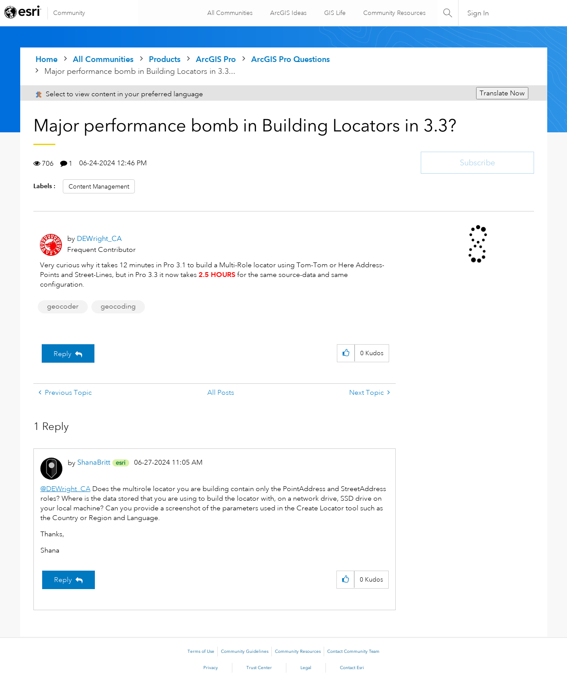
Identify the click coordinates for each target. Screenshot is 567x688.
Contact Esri (352, 667)
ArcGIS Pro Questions (290, 59)
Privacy (210, 667)
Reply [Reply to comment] (63, 579)
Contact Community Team (353, 651)
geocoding (118, 306)
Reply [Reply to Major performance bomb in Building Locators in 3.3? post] (63, 353)
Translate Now (502, 93)
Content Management (99, 186)
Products (165, 59)
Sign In (478, 13)
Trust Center (259, 667)
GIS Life (334, 13)
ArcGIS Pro (216, 59)
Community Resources (393, 13)
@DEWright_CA (65, 488)
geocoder (63, 306)
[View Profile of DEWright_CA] (99, 238)
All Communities (229, 13)
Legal (305, 667)
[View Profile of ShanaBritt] (93, 462)
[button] (345, 353)
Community (69, 13)
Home (47, 59)
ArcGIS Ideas (287, 13)
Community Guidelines (244, 651)
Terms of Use (201, 651)
